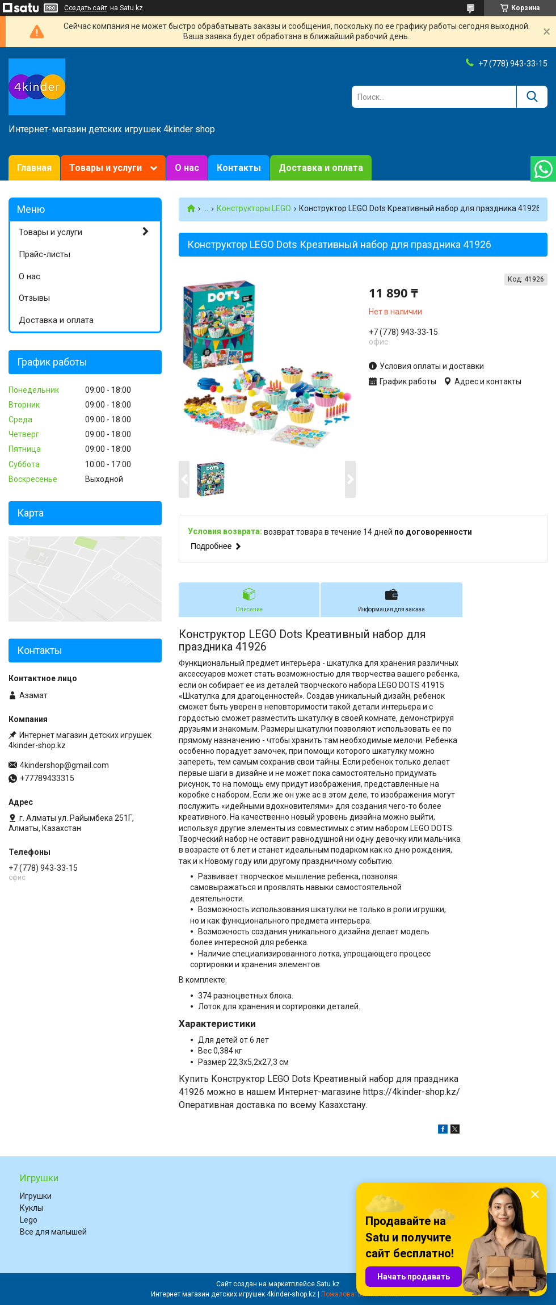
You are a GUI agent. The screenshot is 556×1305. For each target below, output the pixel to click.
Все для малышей (53, 1231)
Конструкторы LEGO (254, 208)
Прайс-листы (44, 254)
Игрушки (36, 1196)
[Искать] (531, 97)
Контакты (239, 167)
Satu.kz (328, 1284)
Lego (28, 1219)
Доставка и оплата (321, 167)
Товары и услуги (105, 167)
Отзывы (34, 298)
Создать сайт (85, 8)
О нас (187, 167)
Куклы (31, 1207)
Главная (34, 167)
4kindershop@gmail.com (64, 765)
